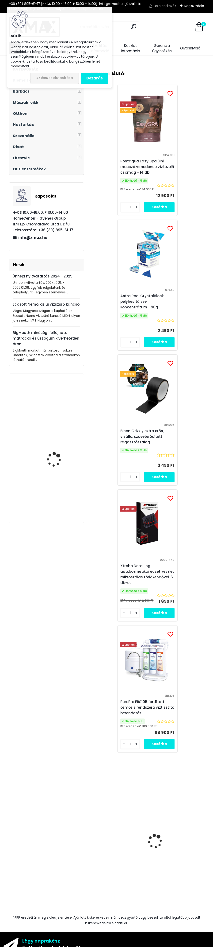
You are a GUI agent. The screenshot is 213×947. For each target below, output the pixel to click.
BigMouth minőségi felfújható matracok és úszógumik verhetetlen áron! (46, 338)
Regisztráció (194, 6)
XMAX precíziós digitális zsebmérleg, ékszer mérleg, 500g (116, 601)
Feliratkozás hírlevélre (54, 687)
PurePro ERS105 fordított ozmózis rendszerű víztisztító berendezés (145, 442)
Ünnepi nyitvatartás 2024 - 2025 (42, 276)
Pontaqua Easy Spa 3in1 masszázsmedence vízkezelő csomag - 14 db (117, 167)
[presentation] (93, 576)
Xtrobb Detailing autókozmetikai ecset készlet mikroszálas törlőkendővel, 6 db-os (173, 304)
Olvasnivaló (190, 48)
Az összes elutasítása (54, 78)
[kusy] (161, 632)
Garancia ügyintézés (162, 48)
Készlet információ (130, 48)
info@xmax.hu (32, 237)
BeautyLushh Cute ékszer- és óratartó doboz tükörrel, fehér (56, 400)
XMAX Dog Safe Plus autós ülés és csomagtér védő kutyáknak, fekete (55, 448)
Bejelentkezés (165, 6)
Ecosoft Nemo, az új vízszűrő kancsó (46, 304)
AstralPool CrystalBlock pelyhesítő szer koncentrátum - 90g (174, 167)
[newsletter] (190, 701)
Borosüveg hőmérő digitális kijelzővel (55, 489)
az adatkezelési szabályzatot (138, 712)
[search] (133, 26)
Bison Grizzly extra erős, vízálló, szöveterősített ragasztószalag (174, 594)
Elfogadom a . (152, 712)
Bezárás (94, 78)
